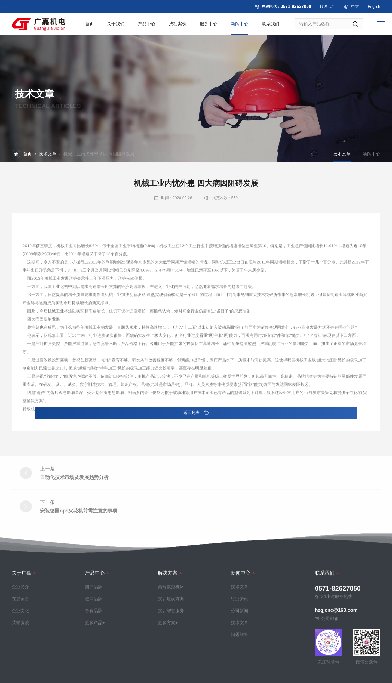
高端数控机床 (171, 679)
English (380, 8)
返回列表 (196, 413)
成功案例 (177, 26)
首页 (89, 26)
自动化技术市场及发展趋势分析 (74, 535)
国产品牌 (93, 679)
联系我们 (334, 8)
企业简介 (20, 679)
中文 (361, 8)
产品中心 (146, 26)
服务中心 (208, 26)
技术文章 (47, 154)
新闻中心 (239, 26)
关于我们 (115, 26)
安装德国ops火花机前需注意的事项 (78, 569)
